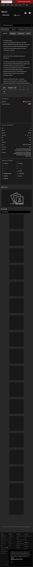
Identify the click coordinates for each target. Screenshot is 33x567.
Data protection (4, 551)
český (25, 548)
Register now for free (24, 1)
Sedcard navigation (7, 25)
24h (4, 89)
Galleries (4, 187)
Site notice (3, 553)
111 (20, 89)
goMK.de (18, 547)
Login (24, 4)
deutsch (26, 544)
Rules (2, 545)
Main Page (3, 538)
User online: (4, 547)
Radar (10, 545)
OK (11, 562)
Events (10, 543)
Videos (10, 539)
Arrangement (5, 211)
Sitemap (3, 549)
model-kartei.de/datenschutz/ (16, 559)
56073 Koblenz (27, 101)
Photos (10, 538)
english (26, 546)
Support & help (4, 539)
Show (17, 529)
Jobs (10, 541)
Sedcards (11, 536)
